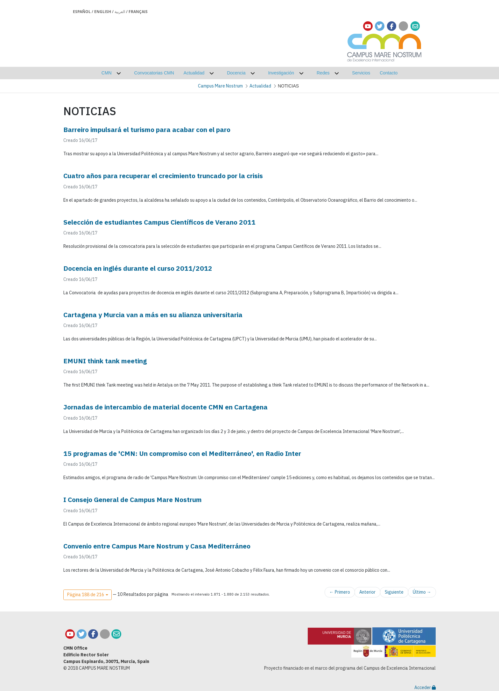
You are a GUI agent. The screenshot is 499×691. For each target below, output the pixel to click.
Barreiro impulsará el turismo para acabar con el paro (146, 129)
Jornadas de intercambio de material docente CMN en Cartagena (165, 406)
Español (82, 11)
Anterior (367, 592)
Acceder (425, 687)
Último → (422, 592)
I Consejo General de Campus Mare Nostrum (132, 499)
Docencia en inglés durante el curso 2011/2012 (137, 268)
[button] (87, 595)
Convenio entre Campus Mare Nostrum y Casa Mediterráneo (156, 545)
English (102, 11)
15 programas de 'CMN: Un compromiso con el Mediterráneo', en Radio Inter (182, 453)
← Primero (339, 592)
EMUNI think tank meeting (105, 360)
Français (138, 11)
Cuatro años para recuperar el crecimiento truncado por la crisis (163, 175)
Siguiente (394, 592)
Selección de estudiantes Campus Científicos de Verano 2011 (159, 222)
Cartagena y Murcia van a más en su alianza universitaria (152, 314)
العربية (120, 11)
